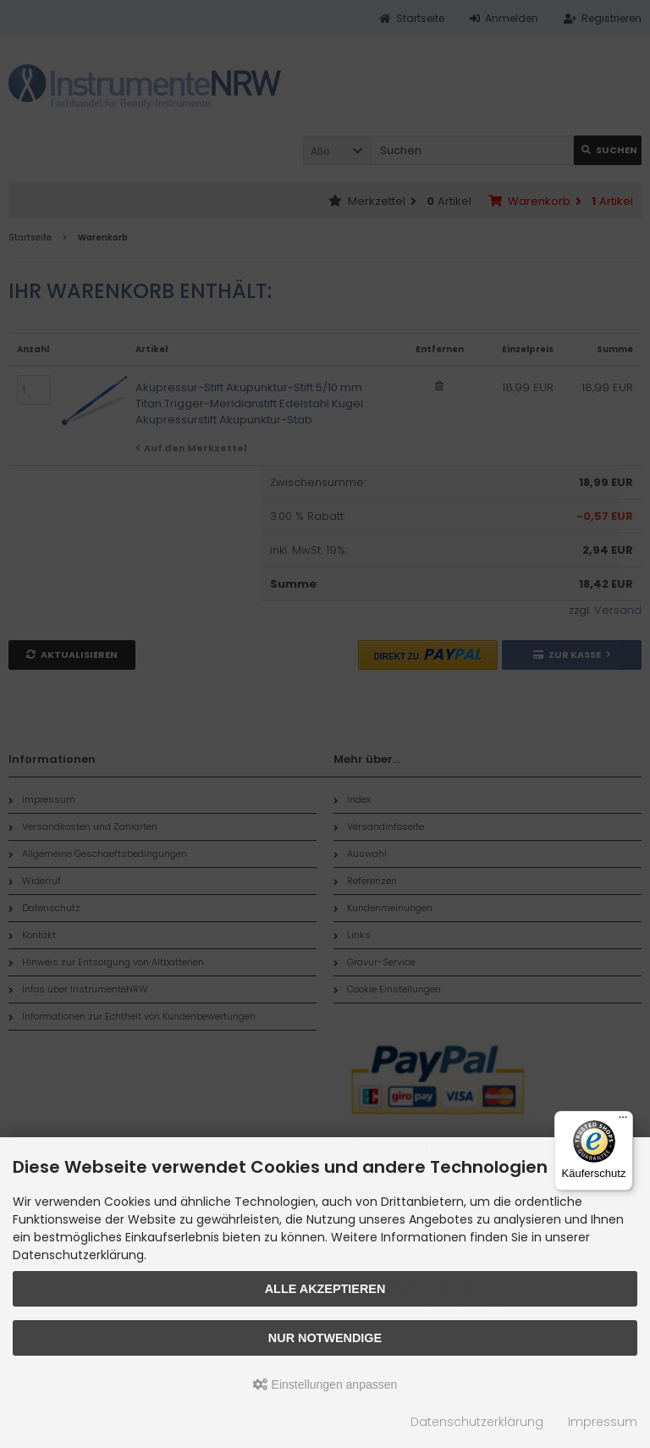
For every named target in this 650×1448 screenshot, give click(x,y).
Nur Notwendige (325, 1338)
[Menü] (623, 1121)
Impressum (602, 1421)
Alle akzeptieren (325, 1289)
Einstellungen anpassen (325, 1384)
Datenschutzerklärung (476, 1421)
